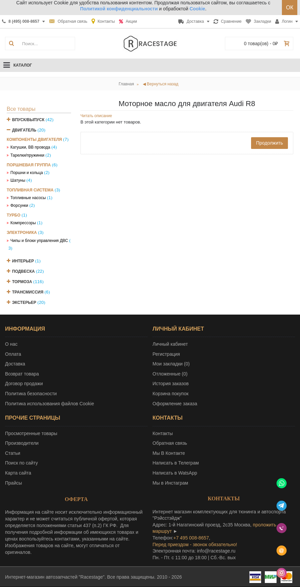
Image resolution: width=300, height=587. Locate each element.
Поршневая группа (29, 165)
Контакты (163, 433)
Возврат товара (22, 373)
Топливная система (30, 190)
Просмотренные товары (31, 433)
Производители (22, 443)
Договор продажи (24, 383)
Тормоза (22, 281)
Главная (126, 84)
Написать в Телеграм (176, 463)
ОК (289, 7)
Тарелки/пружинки (27, 155)
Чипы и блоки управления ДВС (39, 240)
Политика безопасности (31, 393)
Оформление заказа (175, 403)
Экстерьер (24, 302)
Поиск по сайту (21, 463)
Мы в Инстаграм (170, 483)
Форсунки (19, 205)
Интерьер (23, 261)
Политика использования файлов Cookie (49, 403)
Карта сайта (18, 473)
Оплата (13, 354)
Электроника (22, 232)
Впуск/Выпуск (28, 119)
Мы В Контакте (169, 453)
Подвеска (23, 271)
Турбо (13, 215)
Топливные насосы (28, 197)
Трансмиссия (27, 292)
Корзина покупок (170, 393)
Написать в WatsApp (175, 473)
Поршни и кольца (26, 172)
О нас (11, 344)
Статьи (12, 453)
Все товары (21, 109)
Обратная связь (170, 443)
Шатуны (17, 180)
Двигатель (24, 130)
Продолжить (269, 143)
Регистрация (166, 354)
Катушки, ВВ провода (30, 147)
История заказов (171, 383)
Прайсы (13, 483)
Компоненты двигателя (34, 139)
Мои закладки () (171, 363)
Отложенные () (170, 373)
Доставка (15, 363)
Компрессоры (23, 223)
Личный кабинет (170, 344)
